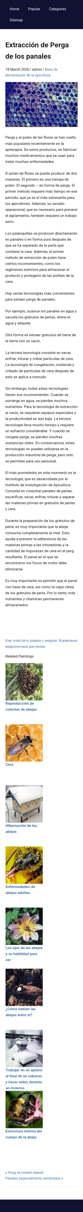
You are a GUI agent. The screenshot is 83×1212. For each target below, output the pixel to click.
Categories (57, 9)
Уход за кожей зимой (25, 1172)
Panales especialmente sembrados (32, 1178)
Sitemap (16, 20)
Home (14, 9)
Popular (34, 9)
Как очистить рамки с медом (31, 640)
